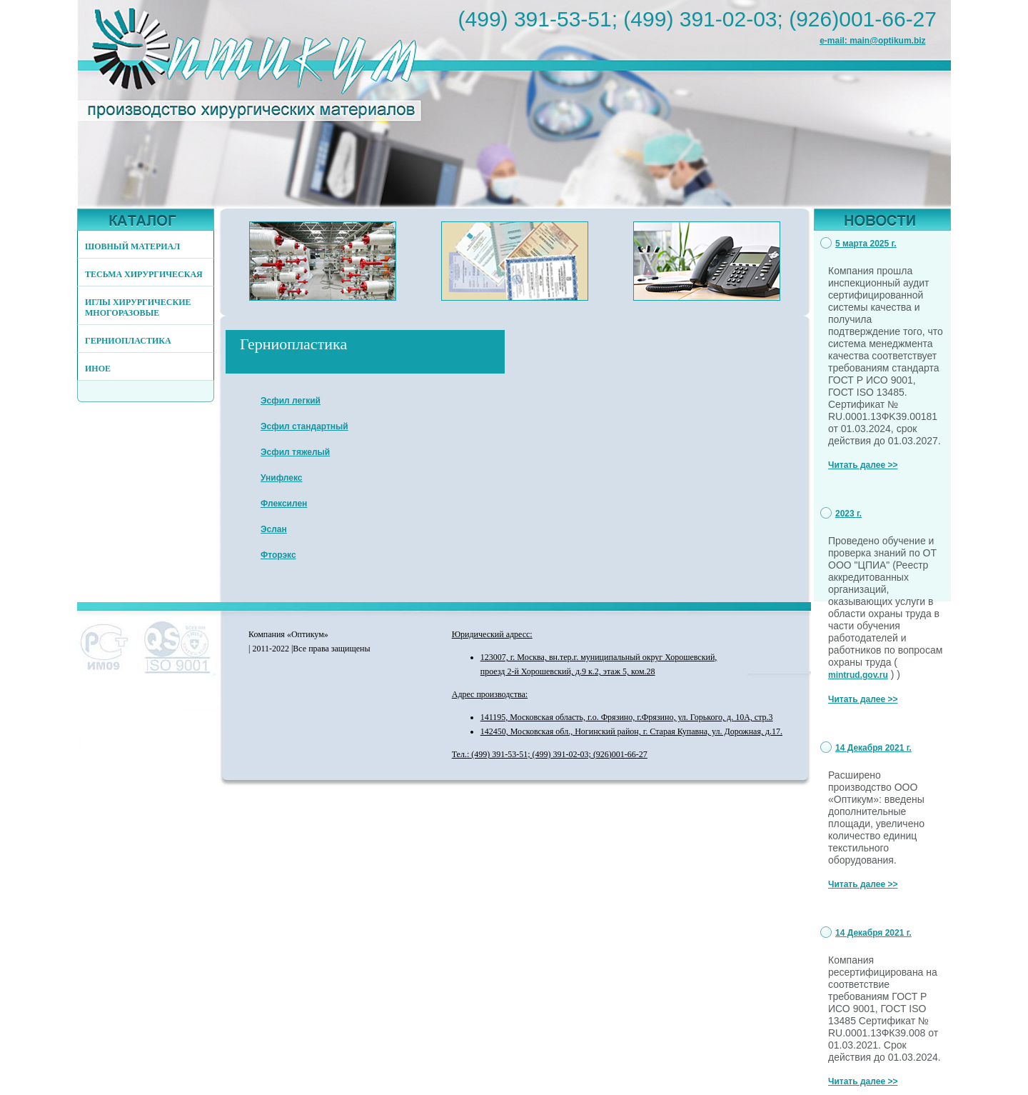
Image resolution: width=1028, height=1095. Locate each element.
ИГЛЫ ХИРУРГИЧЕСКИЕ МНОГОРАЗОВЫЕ (138, 307)
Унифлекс (282, 478)
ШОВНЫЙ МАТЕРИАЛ (132, 246)
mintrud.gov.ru (858, 675)
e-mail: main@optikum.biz (872, 41)
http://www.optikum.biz (266, 66)
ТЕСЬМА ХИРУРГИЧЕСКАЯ (144, 274)
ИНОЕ (98, 369)
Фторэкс (278, 555)
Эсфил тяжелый (295, 452)
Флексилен (284, 504)
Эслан (274, 529)
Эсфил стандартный (304, 426)
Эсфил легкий (291, 401)
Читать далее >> (862, 465)
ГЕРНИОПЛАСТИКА (128, 341)
